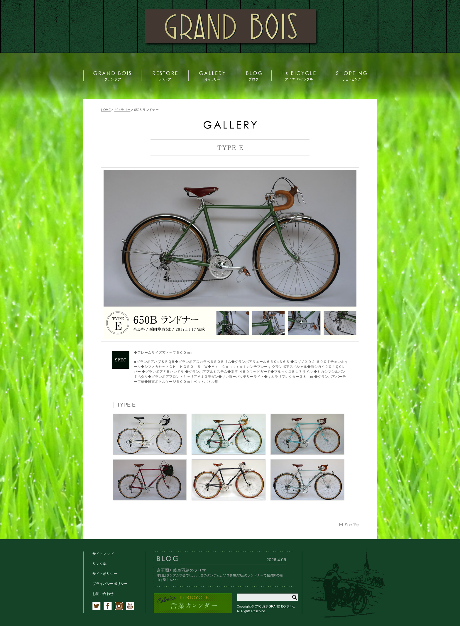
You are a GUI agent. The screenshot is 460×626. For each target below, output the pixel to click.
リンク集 (99, 564)
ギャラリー (122, 109)
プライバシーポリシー (110, 584)
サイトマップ (103, 554)
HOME (106, 109)
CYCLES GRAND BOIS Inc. (275, 606)
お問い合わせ (103, 594)
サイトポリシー (104, 574)
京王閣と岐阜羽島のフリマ (181, 570)
